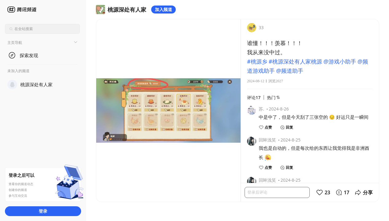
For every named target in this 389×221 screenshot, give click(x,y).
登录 (43, 211)
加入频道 (163, 9)
